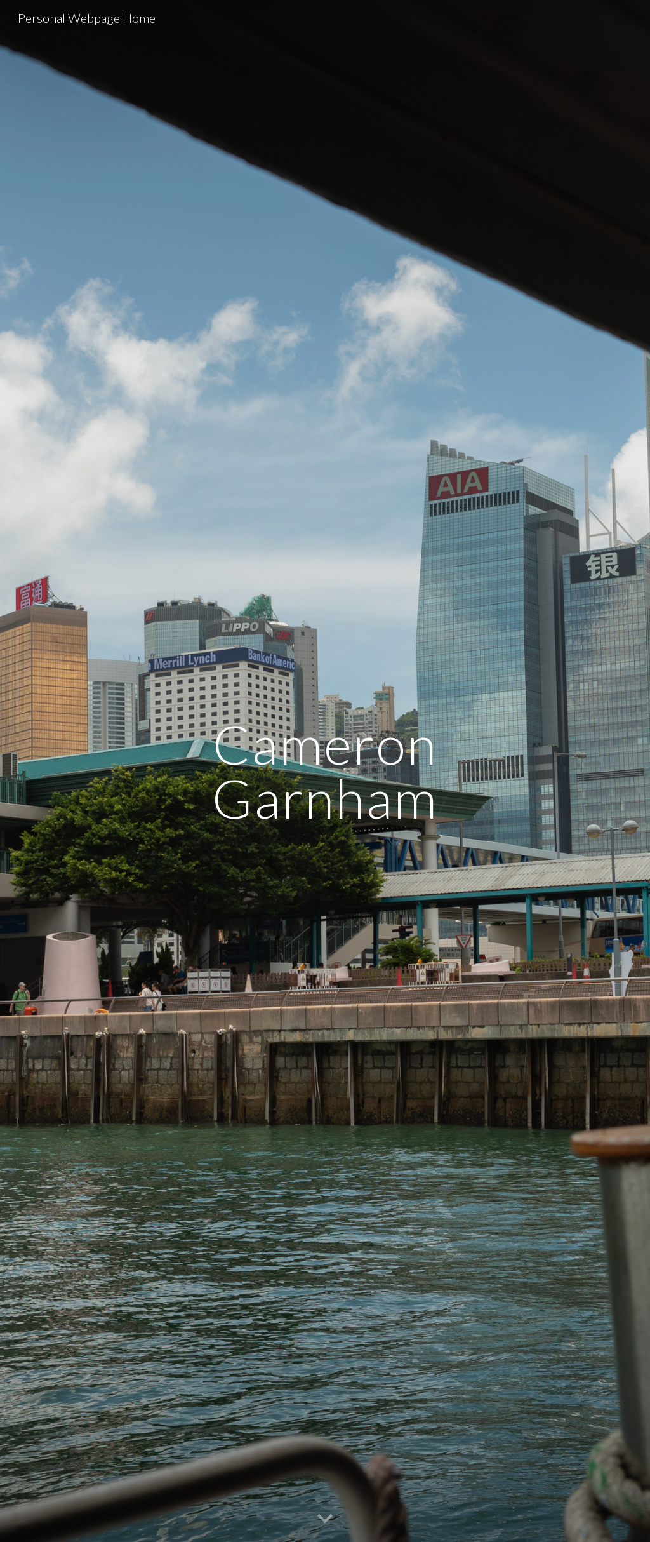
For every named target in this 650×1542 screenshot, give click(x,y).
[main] (325, 771)
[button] (325, 1519)
